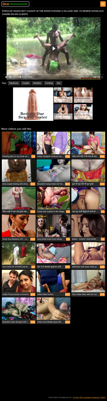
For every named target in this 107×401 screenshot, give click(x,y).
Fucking (49, 83)
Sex (59, 83)
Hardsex (37, 83)
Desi (15, 4)
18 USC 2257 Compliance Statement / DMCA (89, 397)
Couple (25, 83)
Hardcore (13, 83)
